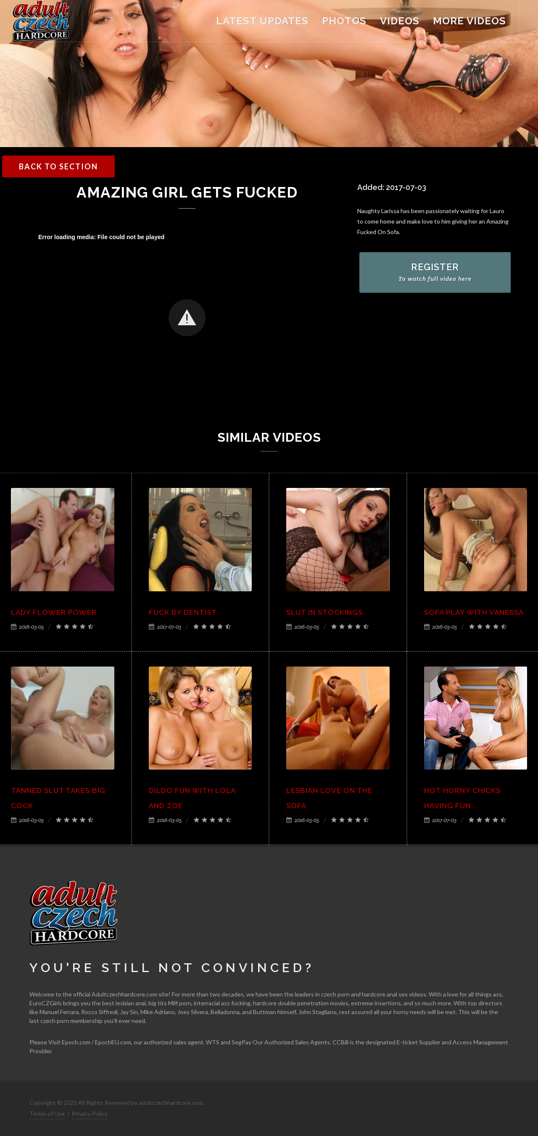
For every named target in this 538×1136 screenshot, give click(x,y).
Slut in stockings (324, 612)
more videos (469, 21)
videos (399, 21)
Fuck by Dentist (183, 612)
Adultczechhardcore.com (124, 994)
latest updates (262, 21)
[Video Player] (187, 318)
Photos (344, 21)
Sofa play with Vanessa (474, 612)
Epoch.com (76, 1042)
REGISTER (435, 271)
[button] (187, 317)
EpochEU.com (113, 1042)
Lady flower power (54, 612)
